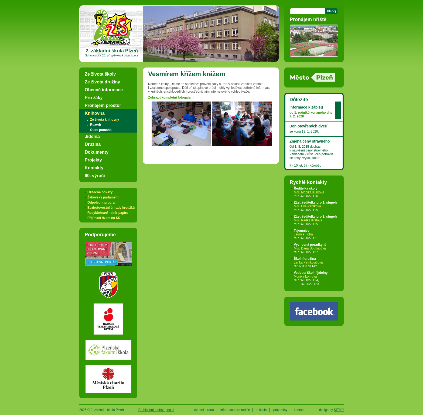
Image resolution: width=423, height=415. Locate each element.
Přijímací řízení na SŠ (103, 218)
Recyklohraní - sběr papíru (107, 213)
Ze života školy (100, 74)
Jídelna (92, 136)
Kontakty (94, 167)
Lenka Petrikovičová (308, 262)
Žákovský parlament (102, 197)
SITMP (339, 410)
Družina (93, 144)
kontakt (299, 410)
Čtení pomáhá (100, 130)
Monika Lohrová (305, 276)
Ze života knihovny (104, 120)
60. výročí (95, 175)
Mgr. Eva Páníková (307, 206)
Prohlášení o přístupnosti (156, 410)
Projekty (93, 159)
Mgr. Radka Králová (308, 220)
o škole (262, 410)
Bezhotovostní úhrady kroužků (111, 208)
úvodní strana (204, 410)
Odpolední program (102, 202)
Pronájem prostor (103, 105)
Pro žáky (94, 97)
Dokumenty (96, 152)
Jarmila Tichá (303, 234)
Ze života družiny (102, 81)
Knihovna (95, 113)
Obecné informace (104, 89)
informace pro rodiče (235, 410)
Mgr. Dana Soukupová (310, 248)
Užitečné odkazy (99, 192)
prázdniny (280, 410)
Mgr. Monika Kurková (309, 192)
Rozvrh (95, 125)
